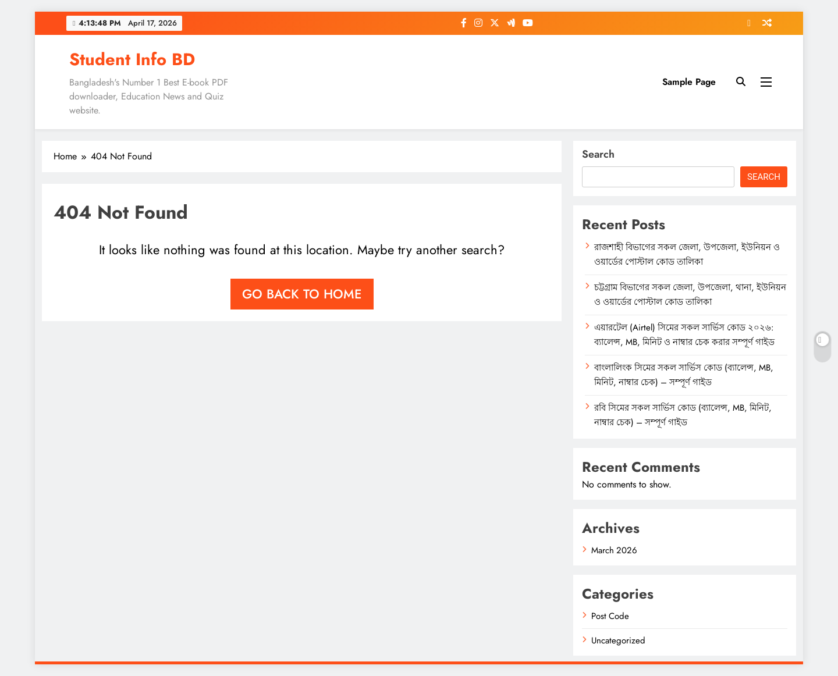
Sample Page (689, 81)
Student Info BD (132, 59)
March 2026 (614, 550)
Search (598, 154)
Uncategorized (618, 640)
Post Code (610, 616)
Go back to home (302, 293)
